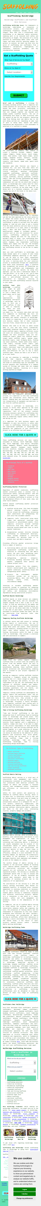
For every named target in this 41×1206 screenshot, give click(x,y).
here (18, 1041)
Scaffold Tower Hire (14, 1094)
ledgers (11, 154)
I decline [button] (24, 1194)
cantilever (25, 173)
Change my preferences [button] (24, 1198)
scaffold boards (9, 159)
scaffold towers (9, 315)
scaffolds (17, 625)
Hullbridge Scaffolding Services (17, 1048)
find (8, 1007)
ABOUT (25, 12)
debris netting (33, 904)
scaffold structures (20, 1032)
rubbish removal (17, 1115)
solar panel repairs (19, 1110)
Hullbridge (6, 458)
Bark (27, 264)
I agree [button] (24, 1189)
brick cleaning (29, 1113)
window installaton (29, 1117)
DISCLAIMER (35, 12)
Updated (4, 1185)
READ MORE (15, 615)
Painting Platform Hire (15, 1100)
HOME (17, 12)
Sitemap (4, 1183)
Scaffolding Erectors (14, 1080)
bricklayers (7, 1121)
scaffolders (28, 45)
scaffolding (7, 30)
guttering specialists (30, 1121)
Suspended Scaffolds (14, 1089)
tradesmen (22, 1126)
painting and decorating (11, 1112)
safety (24, 229)
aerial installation (19, 1119)
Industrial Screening (14, 1084)
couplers (6, 161)
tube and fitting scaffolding (19, 178)
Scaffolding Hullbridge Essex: (13, 25)
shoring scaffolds (24, 176)
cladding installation (28, 1124)
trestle (5, 171)
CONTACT (30, 12)
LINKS (20, 12)
